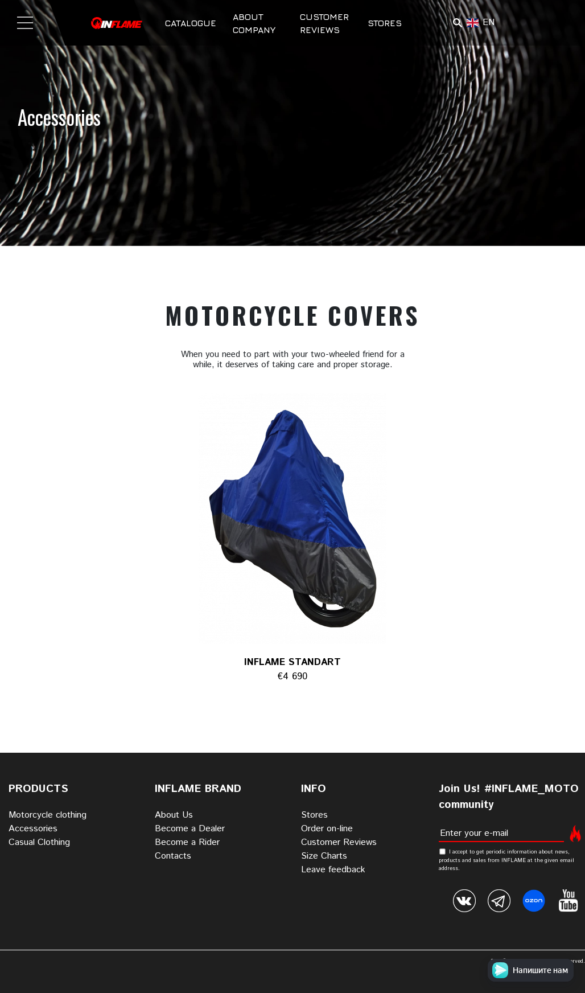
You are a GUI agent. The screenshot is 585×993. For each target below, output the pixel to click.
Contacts (173, 856)
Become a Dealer (190, 828)
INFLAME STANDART (292, 662)
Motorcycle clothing (47, 815)
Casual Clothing (39, 842)
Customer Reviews (339, 842)
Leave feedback (333, 869)
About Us (174, 815)
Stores (385, 23)
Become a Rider (187, 842)
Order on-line (327, 828)
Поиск (457, 23)
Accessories (33, 828)
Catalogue (190, 23)
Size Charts (324, 856)
